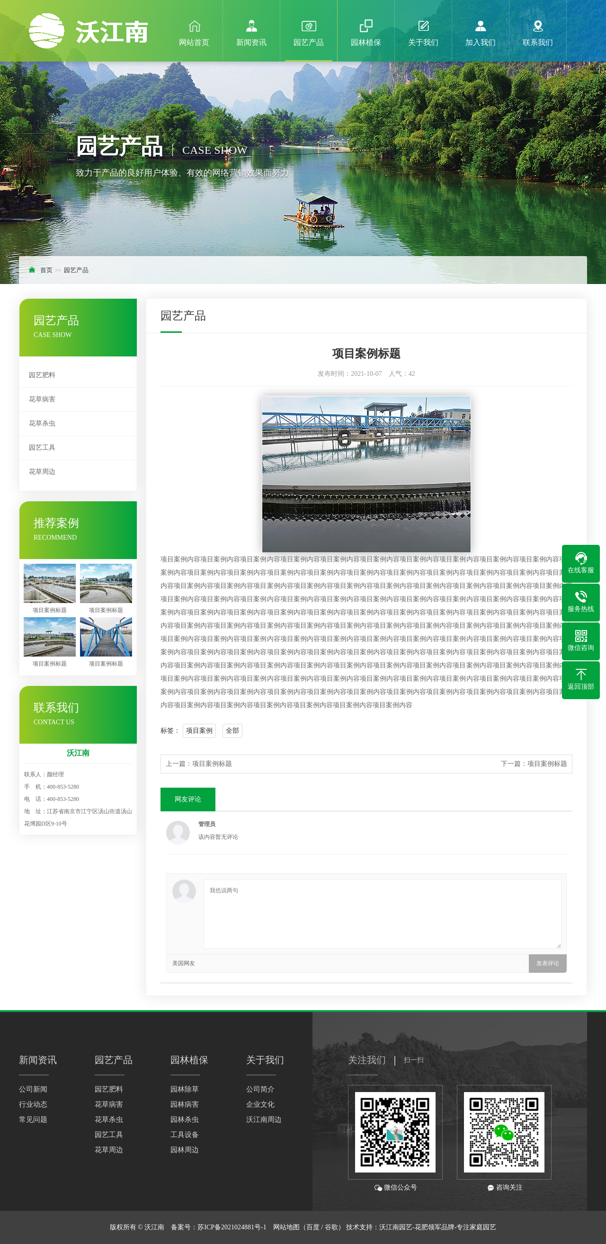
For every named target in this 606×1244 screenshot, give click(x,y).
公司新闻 (33, 1089)
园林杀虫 (184, 1119)
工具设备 (184, 1134)
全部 (232, 730)
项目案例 (199, 730)
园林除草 (184, 1089)
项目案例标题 (212, 763)
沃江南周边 (264, 1119)
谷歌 (331, 1227)
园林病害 (184, 1104)
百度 (313, 1227)
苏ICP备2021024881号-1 (231, 1227)
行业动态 (33, 1104)
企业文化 (260, 1104)
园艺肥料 (42, 375)
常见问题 (33, 1119)
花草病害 (42, 399)
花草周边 (42, 471)
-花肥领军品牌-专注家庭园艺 (454, 1227)
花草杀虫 (42, 423)
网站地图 (286, 1227)
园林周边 (184, 1150)
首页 (46, 270)
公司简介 (260, 1089)
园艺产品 (76, 270)
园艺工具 (42, 447)
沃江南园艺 (395, 1227)
